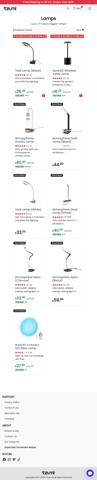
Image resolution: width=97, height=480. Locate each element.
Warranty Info (12, 413)
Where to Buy (11, 430)
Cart (78, 8)
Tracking (9, 418)
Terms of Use (11, 407)
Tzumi (33, 23)
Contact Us (10, 436)
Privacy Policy (11, 402)
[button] (90, 8)
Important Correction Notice (20, 447)
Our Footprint (11, 441)
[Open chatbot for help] (90, 473)
